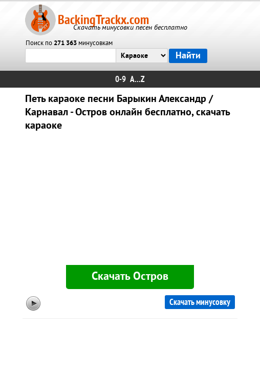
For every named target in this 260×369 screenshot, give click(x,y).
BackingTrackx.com (103, 19)
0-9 (120, 79)
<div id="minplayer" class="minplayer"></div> (130, 200)
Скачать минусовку (199, 302)
